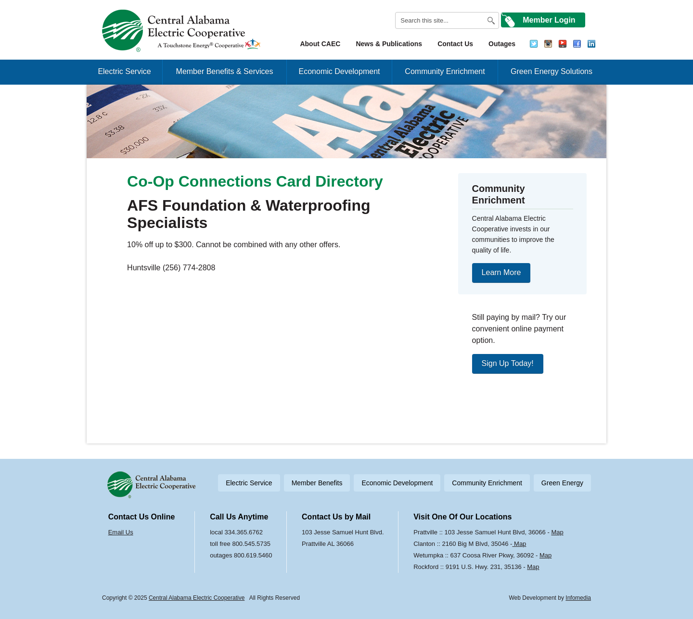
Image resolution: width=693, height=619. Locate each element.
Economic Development (339, 71)
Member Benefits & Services (224, 71)
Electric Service (124, 71)
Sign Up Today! (508, 363)
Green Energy (562, 483)
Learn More (501, 272)
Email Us (120, 532)
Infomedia (578, 597)
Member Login (549, 20)
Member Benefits (317, 483)
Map (557, 532)
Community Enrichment (445, 71)
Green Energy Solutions (551, 71)
